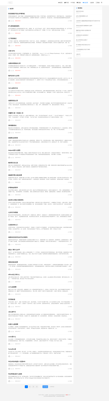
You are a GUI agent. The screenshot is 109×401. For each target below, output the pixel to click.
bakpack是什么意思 (14, 151)
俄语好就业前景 (13, 262)
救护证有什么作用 (13, 76)
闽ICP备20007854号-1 (60, 395)
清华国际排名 (12, 126)
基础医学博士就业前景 (15, 175)
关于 (69, 395)
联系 (67, 395)
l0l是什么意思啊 (13, 325)
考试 (73, 2)
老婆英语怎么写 (13, 101)
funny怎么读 (12, 349)
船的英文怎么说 (13, 163)
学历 (66, 2)
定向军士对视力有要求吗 (15, 200)
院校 (79, 2)
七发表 (92, 2)
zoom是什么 (12, 337)
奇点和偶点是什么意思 (15, 374)
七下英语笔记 (12, 39)
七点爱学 (46, 395)
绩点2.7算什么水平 (14, 250)
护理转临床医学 (13, 188)
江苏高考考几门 (13, 225)
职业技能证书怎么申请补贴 (16, 14)
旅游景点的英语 (13, 138)
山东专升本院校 (13, 213)
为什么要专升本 (13, 88)
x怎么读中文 (12, 312)
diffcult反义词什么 (14, 275)
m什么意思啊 (12, 287)
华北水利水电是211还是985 (16, 362)
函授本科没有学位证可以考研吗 (17, 238)
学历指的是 (11, 300)
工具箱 (98, 2)
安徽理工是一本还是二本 (15, 113)
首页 (60, 2)
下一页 (45, 387)
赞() (70, 21)
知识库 (85, 2)
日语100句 (11, 51)
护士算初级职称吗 (13, 26)
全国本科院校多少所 (14, 64)
